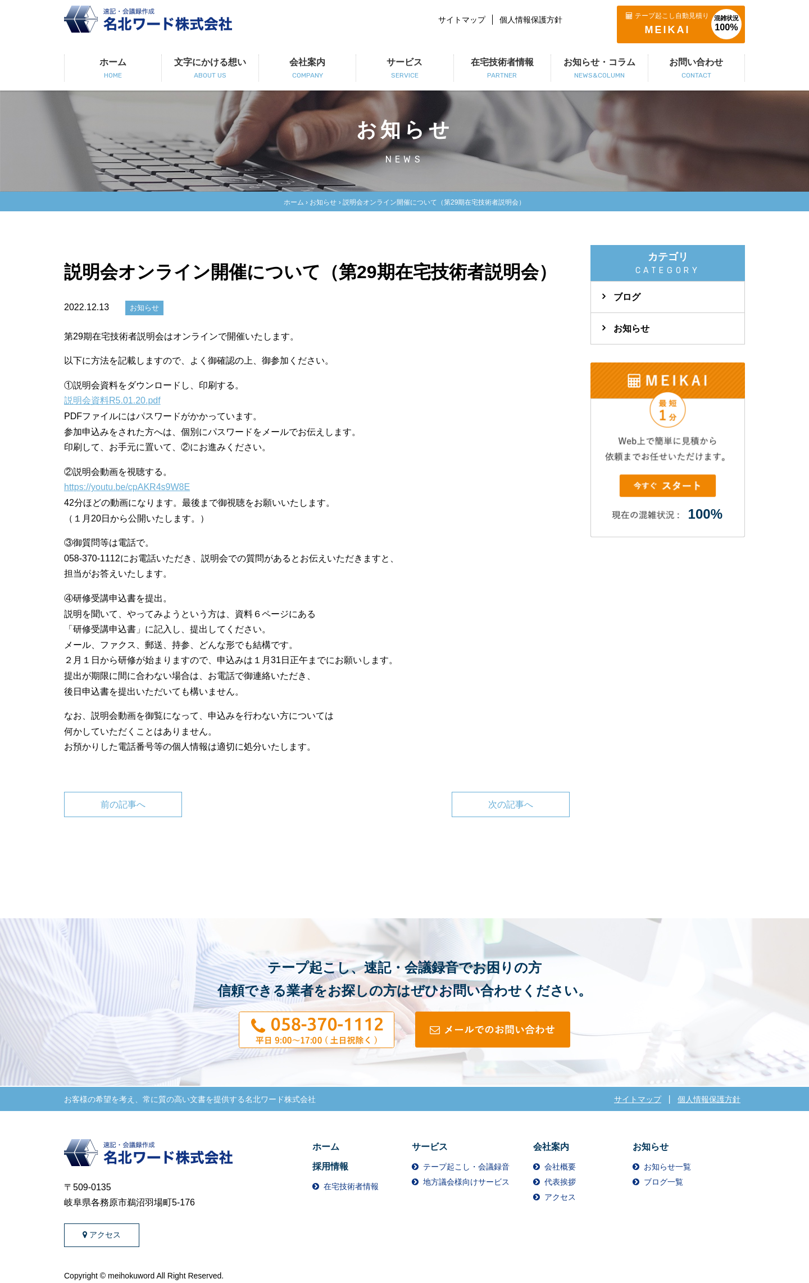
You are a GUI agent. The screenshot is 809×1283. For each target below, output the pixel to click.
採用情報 (330, 1166)
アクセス (102, 1234)
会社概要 (560, 1166)
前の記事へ (123, 804)
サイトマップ (461, 19)
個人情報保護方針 (530, 19)
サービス (430, 1146)
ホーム (294, 202)
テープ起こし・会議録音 (466, 1166)
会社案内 (551, 1146)
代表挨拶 (560, 1181)
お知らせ (323, 202)
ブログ (626, 297)
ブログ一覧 (663, 1181)
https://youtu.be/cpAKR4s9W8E (127, 487)
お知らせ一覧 (667, 1166)
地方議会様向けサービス (466, 1181)
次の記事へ (510, 804)
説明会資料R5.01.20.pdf (112, 400)
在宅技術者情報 (351, 1186)
